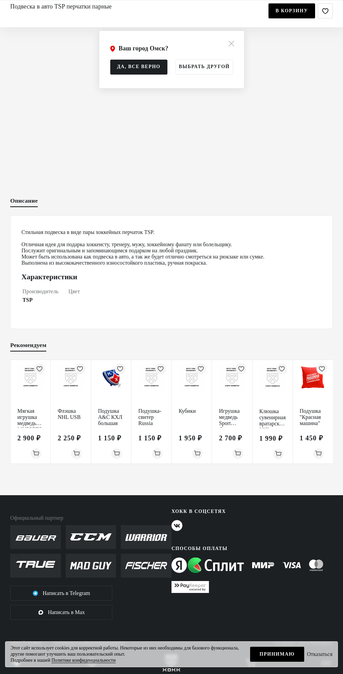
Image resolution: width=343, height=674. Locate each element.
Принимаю (277, 654)
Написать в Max (61, 612)
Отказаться (319, 654)
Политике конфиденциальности (83, 660)
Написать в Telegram (61, 593)
